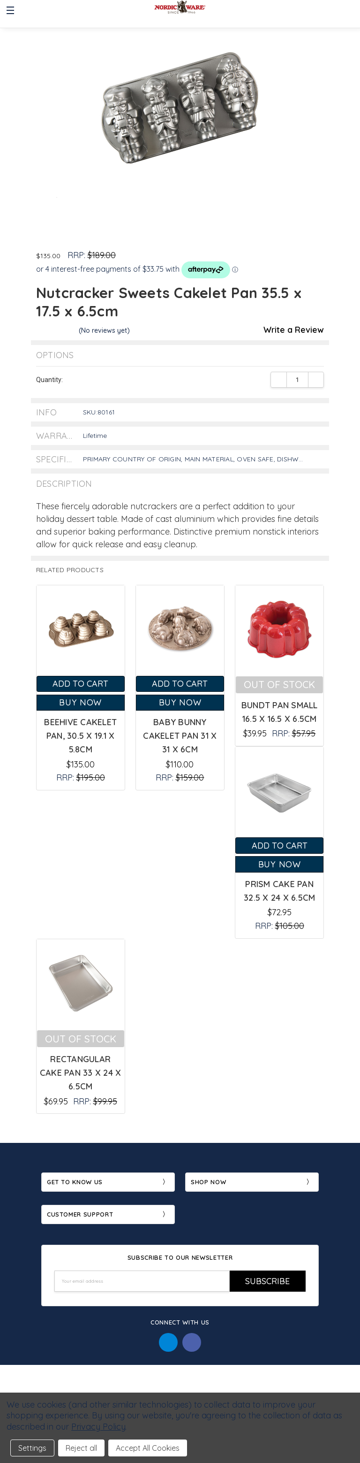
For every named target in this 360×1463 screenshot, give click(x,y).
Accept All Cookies (148, 1448)
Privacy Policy (98, 1426)
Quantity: (49, 379)
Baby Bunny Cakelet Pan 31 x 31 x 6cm (180, 736)
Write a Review (293, 330)
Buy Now (80, 702)
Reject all (81, 1448)
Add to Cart (80, 683)
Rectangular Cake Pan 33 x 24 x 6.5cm (80, 1073)
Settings (32, 1448)
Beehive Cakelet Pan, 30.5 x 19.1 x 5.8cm (80, 736)
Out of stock (279, 684)
